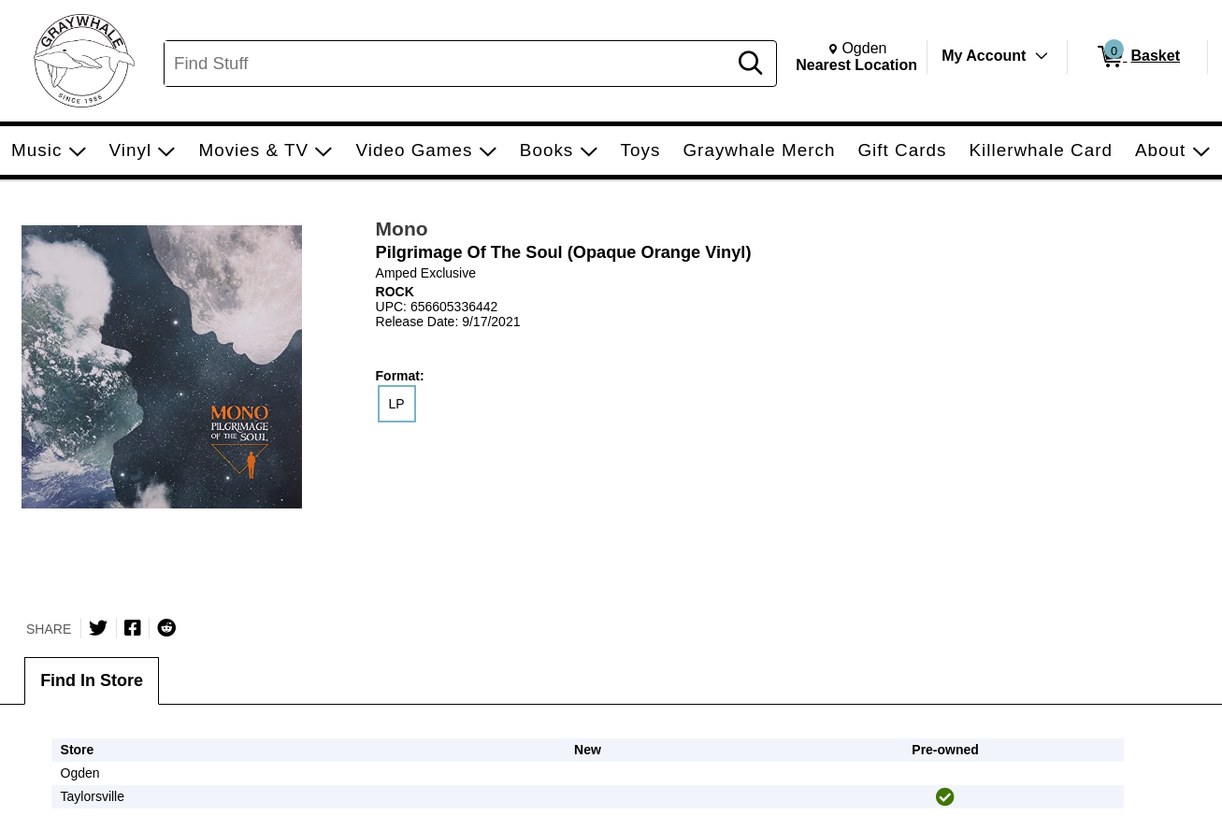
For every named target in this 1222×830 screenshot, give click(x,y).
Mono (402, 228)
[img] (945, 797)
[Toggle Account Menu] (1041, 56)
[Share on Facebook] (132, 628)
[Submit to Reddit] (166, 628)
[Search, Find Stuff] (448, 63)
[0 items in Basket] (1137, 57)
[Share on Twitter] (98, 628)
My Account (984, 56)
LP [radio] (397, 403)
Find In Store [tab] (91, 680)
